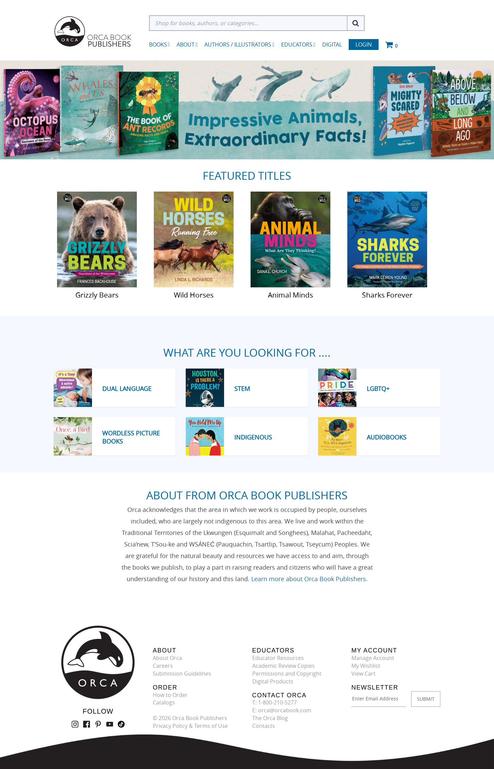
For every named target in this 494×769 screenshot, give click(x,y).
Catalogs (164, 702)
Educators (298, 44)
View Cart (363, 673)
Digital (332, 44)
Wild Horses (194, 294)
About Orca (167, 658)
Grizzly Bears (96, 294)
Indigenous (253, 437)
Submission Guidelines (182, 673)
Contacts (263, 726)
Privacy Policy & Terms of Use (190, 726)
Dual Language (126, 389)
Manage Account (372, 658)
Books (158, 44)
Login (363, 44)
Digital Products (272, 681)
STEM (242, 389)
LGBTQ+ (378, 389)
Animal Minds (290, 294)
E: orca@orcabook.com (281, 710)
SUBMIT (426, 699)
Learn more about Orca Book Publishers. (309, 579)
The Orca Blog (270, 718)
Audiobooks (386, 437)
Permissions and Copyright (287, 673)
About (187, 44)
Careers (163, 665)
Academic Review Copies (283, 665)
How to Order (170, 695)
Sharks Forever (387, 294)
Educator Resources (278, 658)
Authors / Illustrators (239, 44)
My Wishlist (365, 665)
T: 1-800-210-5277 (274, 702)
